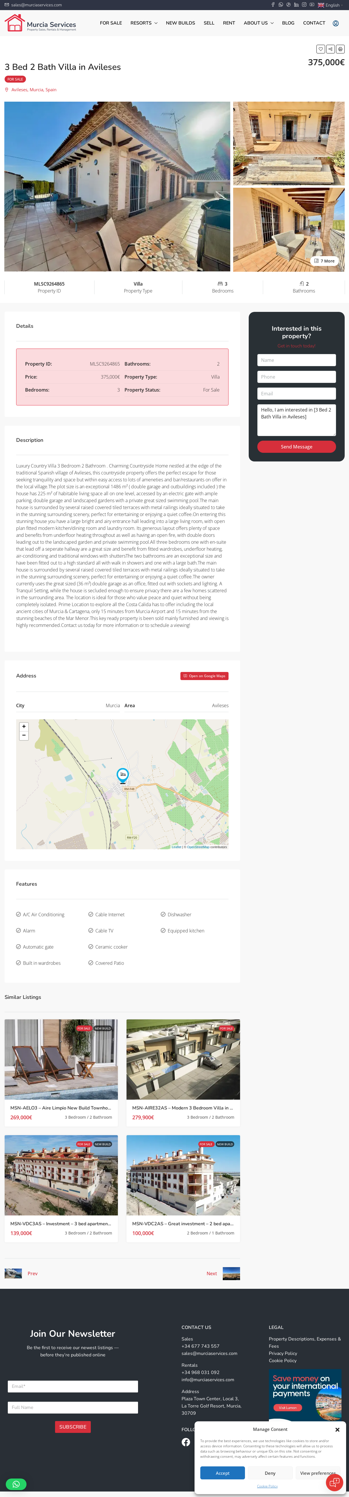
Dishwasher (179, 913)
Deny (270, 1473)
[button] (337, 1429)
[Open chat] (334, 1482)
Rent (229, 23)
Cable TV (104, 925)
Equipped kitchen (186, 925)
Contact (314, 23)
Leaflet (176, 847)
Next (212, 1259)
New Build (103, 1014)
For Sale (111, 23)
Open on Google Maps (204, 675)
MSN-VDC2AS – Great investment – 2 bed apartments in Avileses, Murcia (210, 1210)
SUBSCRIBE (72, 1413)
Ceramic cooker (111, 938)
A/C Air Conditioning (43, 913)
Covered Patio (109, 951)
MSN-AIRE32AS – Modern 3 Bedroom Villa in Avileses (190, 1094)
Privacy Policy (283, 1339)
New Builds (180, 23)
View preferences (318, 1473)
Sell (209, 23)
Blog (288, 23)
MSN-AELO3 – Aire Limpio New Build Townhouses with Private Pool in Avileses (94, 1094)
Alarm (29, 925)
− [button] (24, 735)
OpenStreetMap (198, 847)
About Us (256, 23)
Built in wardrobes (42, 951)
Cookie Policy (267, 1486)
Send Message (296, 447)
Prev (32, 1259)
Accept (223, 1473)
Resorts (141, 23)
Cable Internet (109, 913)
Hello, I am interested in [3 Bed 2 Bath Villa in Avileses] (296, 420)
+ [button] (24, 727)
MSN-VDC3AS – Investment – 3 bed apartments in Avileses (73, 1210)
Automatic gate (38, 938)
